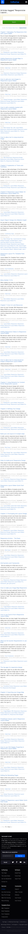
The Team (4, 873)
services (20, 842)
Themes (22, 131)
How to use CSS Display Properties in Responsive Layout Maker (12, 747)
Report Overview (10, 242)
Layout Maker (13, 52)
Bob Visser (8, 447)
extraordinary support (15, 846)
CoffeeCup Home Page (13, 921)
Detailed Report (14, 240)
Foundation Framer (8, 686)
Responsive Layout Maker (17, 101)
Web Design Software (6, 924)
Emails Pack (18, 873)
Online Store (23, 921)
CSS (14, 127)
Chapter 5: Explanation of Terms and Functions (11, 166)
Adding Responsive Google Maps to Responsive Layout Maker (11, 59)
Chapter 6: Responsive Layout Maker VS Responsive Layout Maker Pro (12, 192)
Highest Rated (22, 27)
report (24, 249)
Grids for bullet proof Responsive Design (13, 460)
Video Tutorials (18, 892)
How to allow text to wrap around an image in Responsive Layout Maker (11, 360)
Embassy (17, 895)
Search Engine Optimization (11, 247)
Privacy (3, 927)
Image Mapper (7, 606)
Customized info (17, 238)
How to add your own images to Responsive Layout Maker (10, 79)
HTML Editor (4, 840)
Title (7, 27)
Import (20, 240)
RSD (5, 157)
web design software (10, 842)
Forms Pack (18, 875)
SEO (17, 245)
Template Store (5, 905)
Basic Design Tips (8, 127)
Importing (2, 242)
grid (8, 583)
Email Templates (5, 911)
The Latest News (5, 875)
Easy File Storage (5, 895)
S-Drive (3, 889)
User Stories (18, 900)
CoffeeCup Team (9, 233)
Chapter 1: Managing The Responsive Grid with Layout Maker (13, 32)
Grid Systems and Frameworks (9, 563)
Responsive (21, 52)
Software (17, 870)
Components (4, 916)
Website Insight (18, 249)
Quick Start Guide (15, 505)
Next (9, 827)
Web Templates (5, 908)
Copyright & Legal (23, 924)
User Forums (18, 897)
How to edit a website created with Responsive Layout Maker (11, 108)
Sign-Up (20, 855)
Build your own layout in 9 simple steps (12, 434)
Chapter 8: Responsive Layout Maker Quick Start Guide (13, 801)
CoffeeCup (4, 870)
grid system (12, 583)
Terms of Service (14, 931)
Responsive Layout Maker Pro (18, 54)
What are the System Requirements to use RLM (13, 641)
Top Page (4, 921)
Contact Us (4, 881)
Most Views (15, 27)
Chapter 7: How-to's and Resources (11, 305)
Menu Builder (7, 299)
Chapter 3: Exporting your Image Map (12, 692)
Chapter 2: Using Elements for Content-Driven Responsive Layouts (12, 383)
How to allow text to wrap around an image (11, 138)
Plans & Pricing (5, 900)
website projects (4, 132)
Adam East (8, 68)
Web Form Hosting (6, 897)
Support (17, 889)
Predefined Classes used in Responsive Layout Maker (12, 719)
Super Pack (18, 878)
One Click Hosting (5, 892)
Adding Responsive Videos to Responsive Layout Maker (13, 332)
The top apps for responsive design (11, 667)
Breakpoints (7, 52)
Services (3, 886)
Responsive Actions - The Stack (10, 538)
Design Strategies (8, 99)
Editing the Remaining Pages (9, 775)
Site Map (8, 927)
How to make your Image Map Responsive (13, 588)
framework (3, 583)
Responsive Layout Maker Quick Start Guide (12, 486)
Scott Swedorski (9, 268)
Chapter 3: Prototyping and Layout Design (13, 513)
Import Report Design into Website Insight (13, 220)
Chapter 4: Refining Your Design (10, 409)
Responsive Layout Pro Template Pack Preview (12, 254)
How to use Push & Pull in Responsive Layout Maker (12, 615)
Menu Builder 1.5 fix (6, 280)
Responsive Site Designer (12, 161)
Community (18, 886)
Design (24, 238)
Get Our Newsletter (6, 878)
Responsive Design (5, 54)
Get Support (14, 924)
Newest (10, 27)
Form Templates (5, 914)
